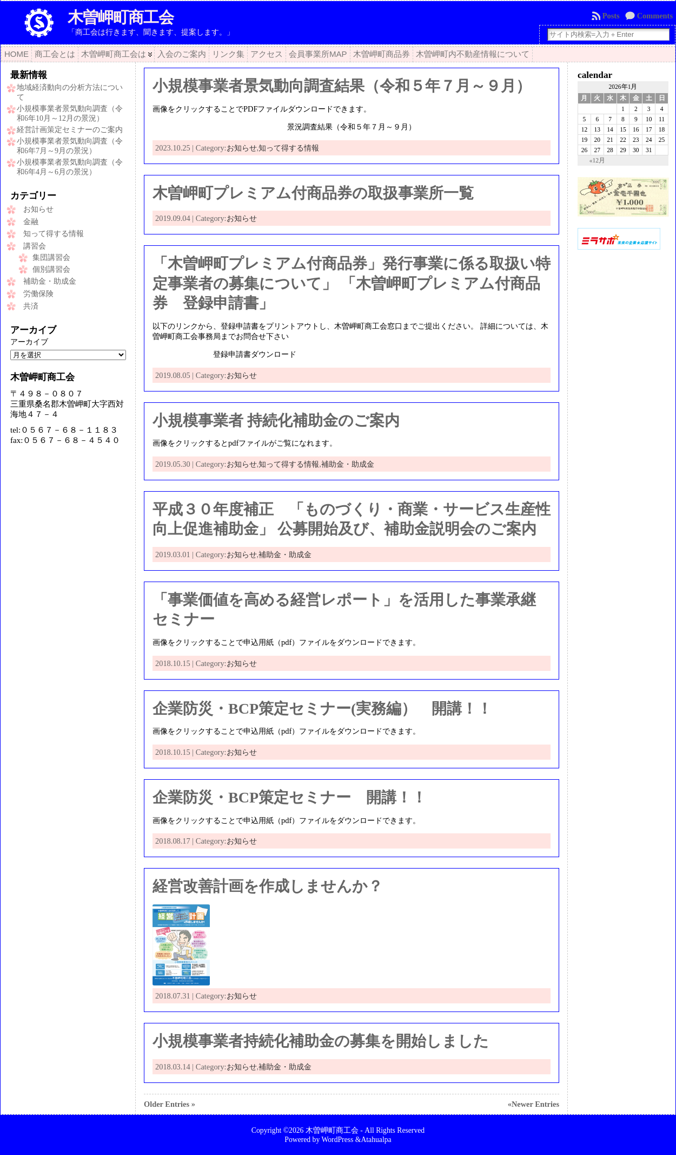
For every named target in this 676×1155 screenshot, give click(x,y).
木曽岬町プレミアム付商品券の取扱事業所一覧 (313, 193)
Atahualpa (376, 1140)
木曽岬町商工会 (121, 17)
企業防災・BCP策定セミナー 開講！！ (290, 797)
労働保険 (38, 294)
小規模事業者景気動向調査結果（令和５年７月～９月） (342, 85)
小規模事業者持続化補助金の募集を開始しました (321, 1041)
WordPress (337, 1140)
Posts (611, 15)
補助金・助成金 (49, 281)
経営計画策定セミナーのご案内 (70, 130)
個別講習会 (51, 269)
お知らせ (38, 209)
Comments (655, 15)
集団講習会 (51, 257)
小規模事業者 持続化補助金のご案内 (276, 420)
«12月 (597, 160)
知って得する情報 (53, 234)
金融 (30, 222)
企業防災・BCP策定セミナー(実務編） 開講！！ (322, 708)
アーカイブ (29, 341)
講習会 (34, 246)
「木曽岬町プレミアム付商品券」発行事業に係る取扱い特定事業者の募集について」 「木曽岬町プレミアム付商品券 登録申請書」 (352, 283)
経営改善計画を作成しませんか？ (268, 886)
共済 (30, 306)
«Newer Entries (533, 1104)
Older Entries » (169, 1104)
